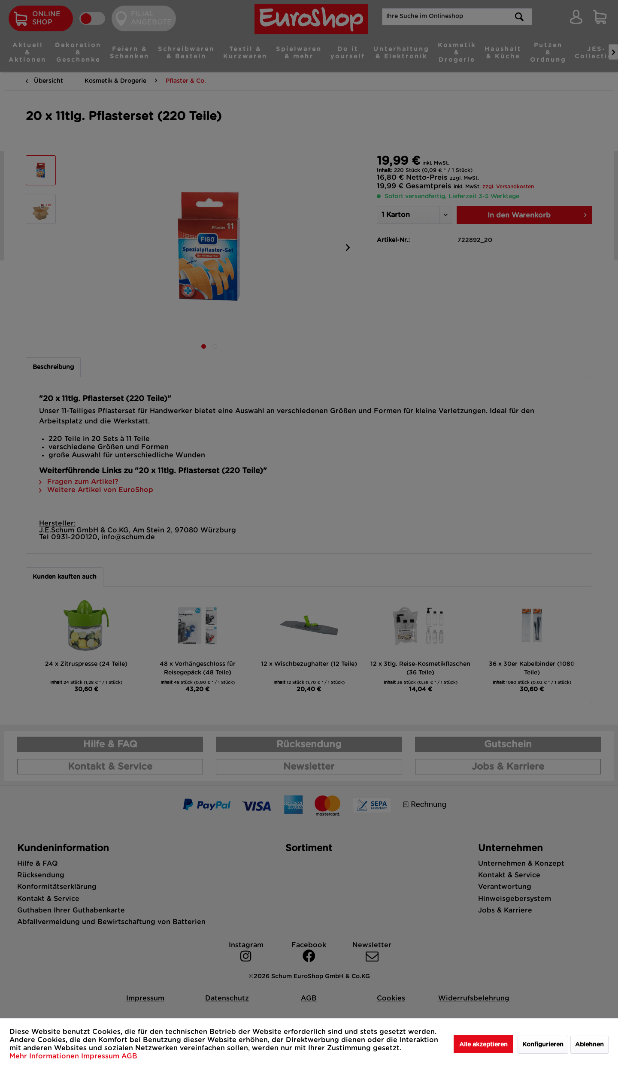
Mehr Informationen (45, 1056)
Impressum (101, 1056)
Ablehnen (589, 1045)
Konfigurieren (542, 1045)
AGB (129, 1056)
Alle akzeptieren (483, 1045)
